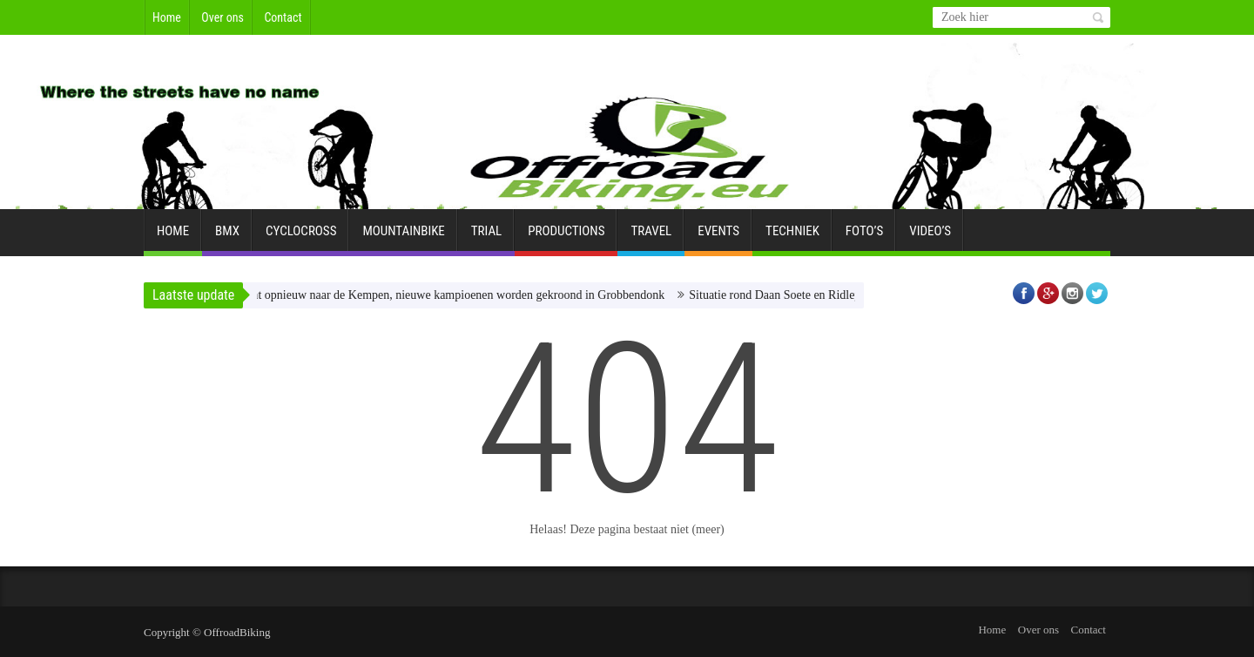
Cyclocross (301, 238)
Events (718, 238)
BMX (227, 238)
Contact (282, 17)
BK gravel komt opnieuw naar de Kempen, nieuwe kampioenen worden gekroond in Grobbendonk (433, 294)
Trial (486, 238)
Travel (650, 238)
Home (166, 17)
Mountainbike (403, 238)
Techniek (792, 238)
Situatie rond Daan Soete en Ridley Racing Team (817, 294)
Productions (566, 238)
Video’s (930, 238)
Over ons (222, 17)
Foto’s (864, 238)
